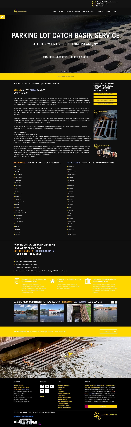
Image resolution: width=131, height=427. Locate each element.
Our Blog (100, 11)
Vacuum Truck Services (73, 11)
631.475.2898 (100, 6)
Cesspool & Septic (89, 11)
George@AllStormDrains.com (107, 2)
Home (54, 11)
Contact (109, 11)
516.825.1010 (102, 4)
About (61, 11)
